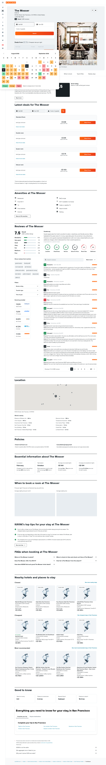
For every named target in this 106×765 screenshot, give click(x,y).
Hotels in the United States (45, 761)
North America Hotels (32, 761)
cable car (17, 277)
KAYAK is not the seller (56, 747)
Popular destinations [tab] (35, 716)
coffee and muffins (19, 270)
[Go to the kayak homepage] (11, 2)
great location (18, 263)
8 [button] (50, 43)
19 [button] (38, 51)
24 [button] (31, 55)
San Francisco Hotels (78, 761)
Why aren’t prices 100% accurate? (56, 753)
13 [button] (42, 47)
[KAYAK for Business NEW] (3, 35)
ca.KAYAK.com (18, 761)
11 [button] (34, 47)
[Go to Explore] (3, 25)
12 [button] (38, 47)
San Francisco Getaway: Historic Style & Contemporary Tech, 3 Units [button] (24, 668)
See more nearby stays (91, 582)
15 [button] (50, 47)
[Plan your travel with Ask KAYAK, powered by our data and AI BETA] (3, 22)
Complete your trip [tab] (22, 716)
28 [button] (46, 55)
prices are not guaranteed (46, 742)
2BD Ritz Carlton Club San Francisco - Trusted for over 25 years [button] (45, 668)
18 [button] (34, 51)
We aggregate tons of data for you (56, 750)
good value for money (31, 270)
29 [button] (50, 55)
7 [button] (46, 43)
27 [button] (42, 55)
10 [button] (31, 47)
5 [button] (38, 43)
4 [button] (34, 43)
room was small (19, 267)
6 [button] (42, 43)
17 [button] (30, 51)
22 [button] (50, 51)
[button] (3, 2)
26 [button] (38, 55)
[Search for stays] (3, 10)
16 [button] (27, 51)
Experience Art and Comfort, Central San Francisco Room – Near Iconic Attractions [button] (86, 669)
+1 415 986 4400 (19, 17)
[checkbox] (23, 305)
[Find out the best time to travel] (3, 32)
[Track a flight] (3, 29)
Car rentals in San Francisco (50, 726)
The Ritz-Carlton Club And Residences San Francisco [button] (63, 668)
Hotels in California (57, 761)
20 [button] (42, 51)
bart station (18, 274)
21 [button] (46, 51)
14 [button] (46, 47)
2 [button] (67, 39)
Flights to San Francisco (24, 726)
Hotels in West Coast (67, 761)
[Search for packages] (3, 17)
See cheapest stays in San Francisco (87, 615)
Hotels (24, 761)
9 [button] (67, 43)
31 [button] (31, 59)
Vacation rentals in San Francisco (52, 728)
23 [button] (27, 55)
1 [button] (50, 39)
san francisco (28, 267)
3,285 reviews (25, 19)
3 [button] (71, 39)
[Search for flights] (3, 7)
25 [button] (35, 55)
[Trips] (3, 40)
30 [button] (27, 59)
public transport (27, 274)
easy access (35, 274)
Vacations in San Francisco (75, 726)
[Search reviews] (64, 260)
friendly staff (27, 263)
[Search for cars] (3, 14)
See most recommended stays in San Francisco (84, 648)
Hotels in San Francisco (24, 728)
